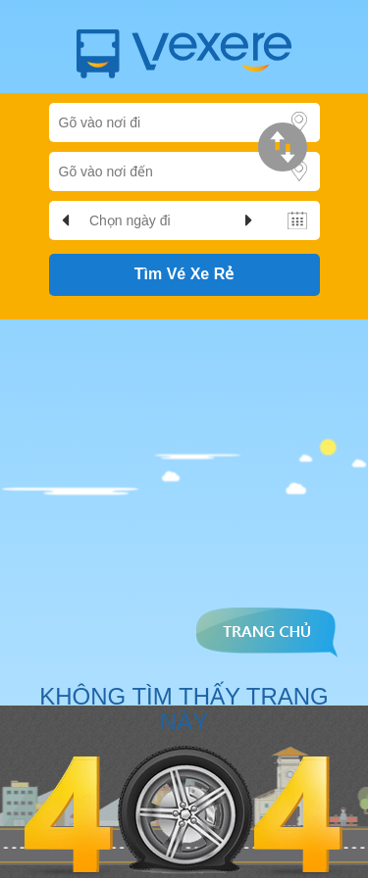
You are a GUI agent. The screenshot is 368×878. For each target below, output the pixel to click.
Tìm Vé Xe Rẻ (184, 274)
